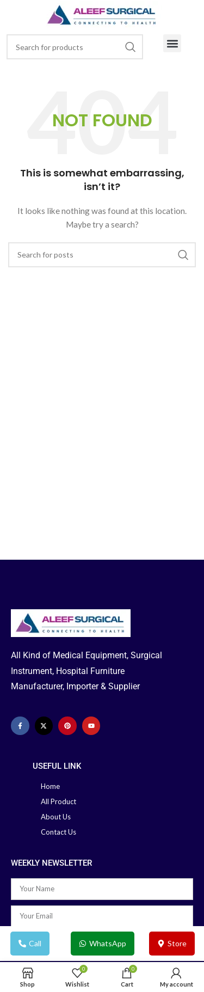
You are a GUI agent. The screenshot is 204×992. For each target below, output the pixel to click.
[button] (172, 43)
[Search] (75, 46)
